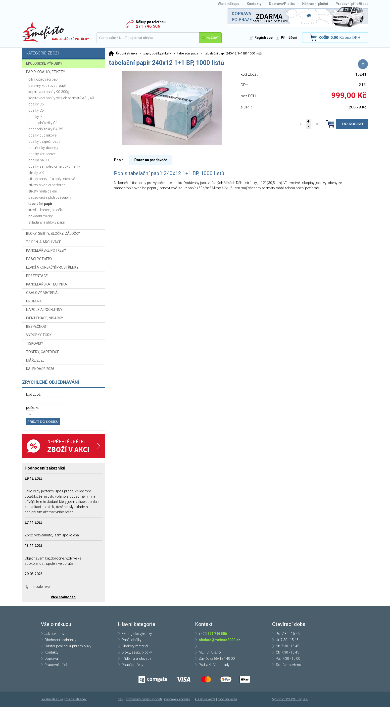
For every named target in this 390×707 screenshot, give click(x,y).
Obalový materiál (135, 646)
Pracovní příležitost (352, 4)
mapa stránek (76, 699)
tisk (120, 699)
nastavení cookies (177, 699)
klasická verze (205, 699)
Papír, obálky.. (132, 640)
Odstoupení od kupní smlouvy (68, 646)
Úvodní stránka (126, 53)
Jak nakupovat (56, 634)
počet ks (32, 408)
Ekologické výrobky (137, 634)
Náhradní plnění (315, 4)
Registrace (263, 38)
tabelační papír (187, 53)
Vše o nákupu (228, 4)
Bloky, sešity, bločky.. (137, 652)
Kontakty (254, 4)
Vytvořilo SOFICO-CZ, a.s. (290, 699)
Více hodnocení (63, 597)
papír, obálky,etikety (157, 53)
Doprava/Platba (282, 4)
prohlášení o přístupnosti (143, 699)
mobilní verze (227, 699)
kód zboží (33, 394)
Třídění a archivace (136, 658)
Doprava (51, 658)
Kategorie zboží (64, 53)
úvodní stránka (52, 699)
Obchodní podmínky (60, 640)
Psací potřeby (132, 665)
